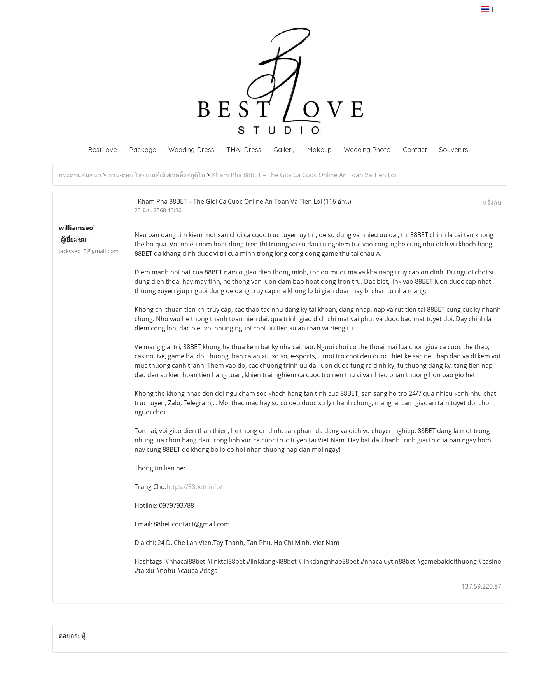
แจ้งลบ (492, 202)
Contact (415, 149)
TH (490, 9)
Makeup (319, 149)
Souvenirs (453, 149)
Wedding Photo (367, 149)
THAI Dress (243, 149)
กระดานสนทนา (80, 175)
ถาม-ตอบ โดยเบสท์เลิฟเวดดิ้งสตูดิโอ (156, 175)
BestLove (102, 149)
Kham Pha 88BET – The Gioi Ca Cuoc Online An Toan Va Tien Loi (304, 175)
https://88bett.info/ (194, 486)
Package (142, 149)
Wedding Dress (191, 149)
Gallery (284, 149)
